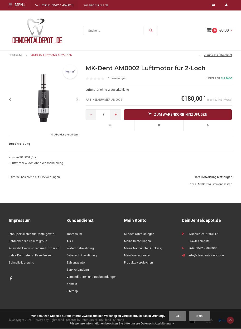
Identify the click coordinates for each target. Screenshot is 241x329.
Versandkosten (222, 184)
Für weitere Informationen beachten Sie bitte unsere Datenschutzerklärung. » (122, 323)
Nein (199, 316)
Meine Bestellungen (137, 242)
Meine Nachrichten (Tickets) (143, 249)
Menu (17, 5)
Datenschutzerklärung (82, 256)
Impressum (74, 234)
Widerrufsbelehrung (80, 249)
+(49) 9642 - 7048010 (202, 249)
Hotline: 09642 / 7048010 (54, 5)
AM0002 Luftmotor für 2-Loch (51, 55)
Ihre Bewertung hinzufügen (213, 177)
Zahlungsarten (76, 263)
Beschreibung (19, 144)
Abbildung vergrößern (66, 135)
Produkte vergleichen (138, 263)
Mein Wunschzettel (137, 256)
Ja (177, 316)
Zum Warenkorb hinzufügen (178, 115)
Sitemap (72, 292)
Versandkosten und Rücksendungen (91, 277)
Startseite (15, 55)
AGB (70, 242)
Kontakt (72, 284)
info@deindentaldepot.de (206, 256)
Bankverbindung (78, 270)
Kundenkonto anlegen (139, 234)
